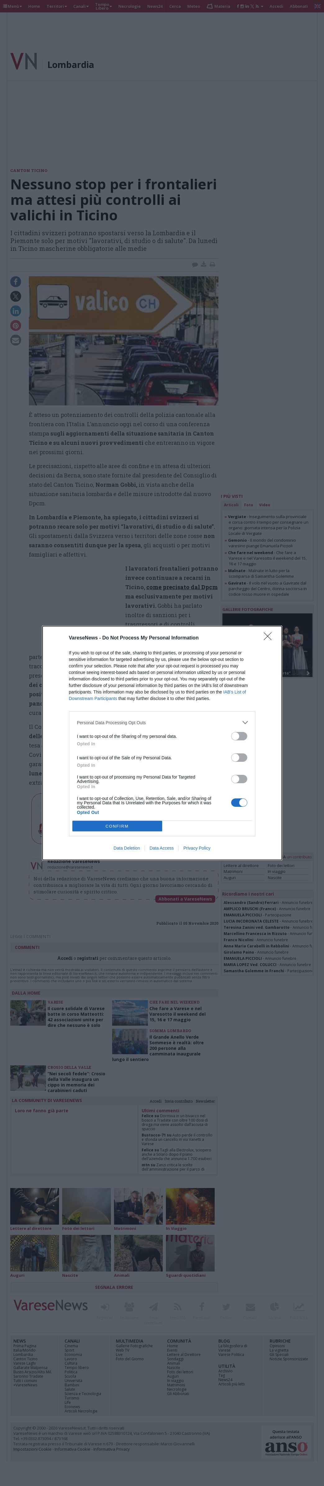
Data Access (161, 848)
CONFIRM (117, 826)
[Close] (270, 638)
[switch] (239, 736)
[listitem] (162, 722)
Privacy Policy (196, 848)
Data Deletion (127, 848)
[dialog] (162, 743)
